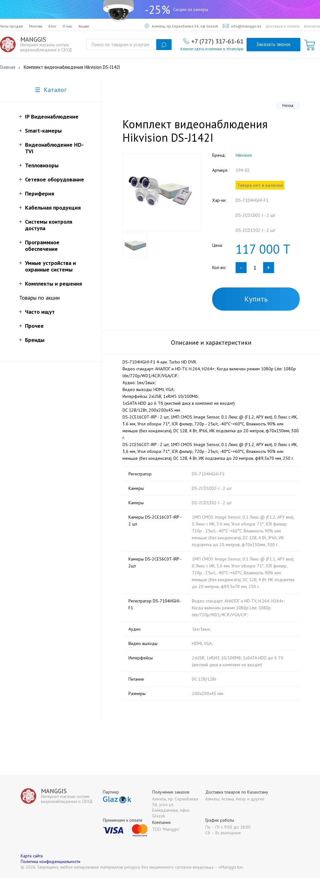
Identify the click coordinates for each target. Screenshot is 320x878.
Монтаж (35, 26)
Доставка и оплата (282, 26)
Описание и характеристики (211, 342)
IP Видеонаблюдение (51, 116)
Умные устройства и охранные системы (50, 266)
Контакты (312, 26)
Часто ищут (40, 311)
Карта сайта (32, 856)
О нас (67, 26)
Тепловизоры (41, 165)
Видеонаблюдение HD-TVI (54, 148)
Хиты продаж (11, 26)
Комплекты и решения (53, 283)
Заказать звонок (273, 44)
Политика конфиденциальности (50, 861)
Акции (83, 26)
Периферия (39, 193)
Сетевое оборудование (54, 179)
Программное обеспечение (42, 245)
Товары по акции (39, 297)
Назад (287, 105)
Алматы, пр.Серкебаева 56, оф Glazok (181, 26)
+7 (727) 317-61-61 (217, 41)
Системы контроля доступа (48, 224)
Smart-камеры (43, 130)
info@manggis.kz (242, 26)
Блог (52, 26)
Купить (256, 299)
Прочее (34, 325)
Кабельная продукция (53, 207)
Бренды (34, 340)
